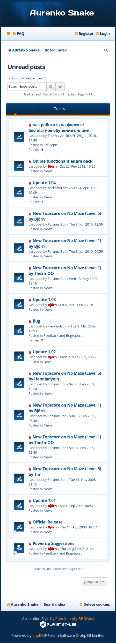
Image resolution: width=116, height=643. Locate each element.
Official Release (48, 522)
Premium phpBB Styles (74, 618)
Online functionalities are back (62, 161)
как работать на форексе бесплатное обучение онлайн (58, 127)
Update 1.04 (44, 182)
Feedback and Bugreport (63, 335)
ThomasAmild (58, 135)
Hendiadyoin (58, 326)
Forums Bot (57, 224)
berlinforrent (58, 187)
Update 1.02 (44, 352)
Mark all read (32, 94)
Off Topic (51, 145)
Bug (36, 321)
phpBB (38, 635)
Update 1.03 (44, 299)
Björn (52, 166)
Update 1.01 (44, 500)
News (48, 171)
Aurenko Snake (62, 12)
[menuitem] (18, 33)
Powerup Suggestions (53, 543)
